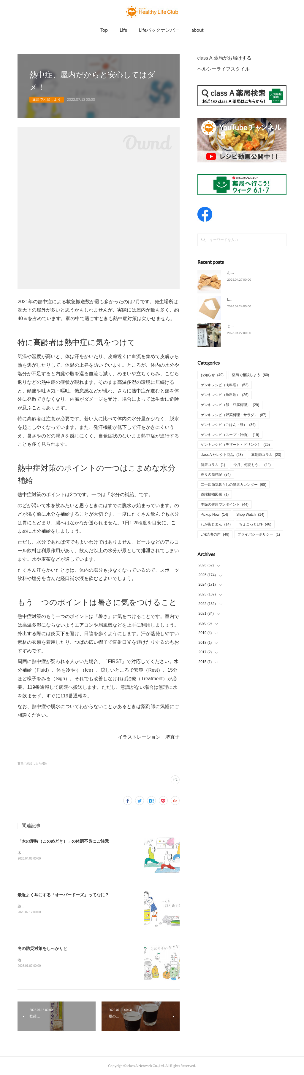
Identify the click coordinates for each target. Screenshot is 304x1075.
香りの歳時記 (216, 474)
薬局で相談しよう (46, 100)
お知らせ (212, 375)
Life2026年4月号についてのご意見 (254, 299)
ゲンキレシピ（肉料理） (224, 385)
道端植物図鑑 (215, 494)
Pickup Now (214, 514)
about (197, 30)
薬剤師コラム (266, 455)
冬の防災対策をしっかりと (42, 948)
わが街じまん (216, 524)
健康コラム (213, 465)
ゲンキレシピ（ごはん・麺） (228, 425)
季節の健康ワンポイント (224, 504)
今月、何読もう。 (251, 465)
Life (123, 30)
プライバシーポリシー (259, 534)
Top (104, 30)
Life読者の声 (215, 534)
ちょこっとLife (255, 524)
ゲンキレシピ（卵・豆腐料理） (230, 405)
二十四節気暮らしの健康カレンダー (233, 485)
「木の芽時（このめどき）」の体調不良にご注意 (63, 841)
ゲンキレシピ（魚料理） (224, 395)
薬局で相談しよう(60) (32, 763)
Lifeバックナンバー (159, 30)
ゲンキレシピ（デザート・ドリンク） (235, 445)
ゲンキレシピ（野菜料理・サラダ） (233, 415)
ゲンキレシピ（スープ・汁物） (230, 435)
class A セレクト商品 (222, 455)
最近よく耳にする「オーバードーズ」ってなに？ (63, 894)
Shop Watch (250, 514)
